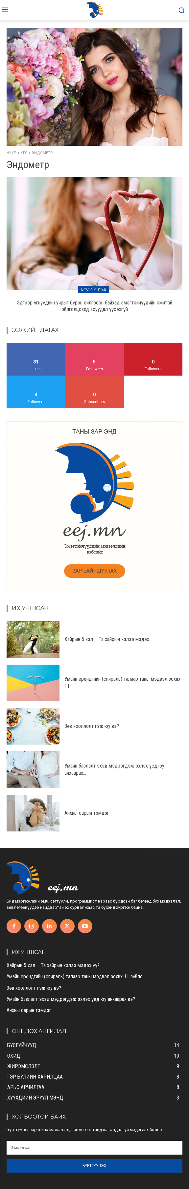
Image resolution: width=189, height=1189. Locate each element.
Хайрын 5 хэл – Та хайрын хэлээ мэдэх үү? (53, 965)
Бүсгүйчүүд (93, 289)
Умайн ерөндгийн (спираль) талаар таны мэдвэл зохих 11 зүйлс (75, 976)
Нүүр (11, 153)
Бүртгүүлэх (94, 1165)
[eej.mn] (94, 10)
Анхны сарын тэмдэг (86, 813)
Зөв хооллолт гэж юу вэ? (91, 726)
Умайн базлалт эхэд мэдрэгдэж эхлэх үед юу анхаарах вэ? (71, 999)
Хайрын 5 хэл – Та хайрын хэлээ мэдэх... (108, 639)
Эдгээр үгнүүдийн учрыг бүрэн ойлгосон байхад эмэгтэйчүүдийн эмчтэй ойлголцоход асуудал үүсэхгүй (94, 306)
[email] (94, 1148)
